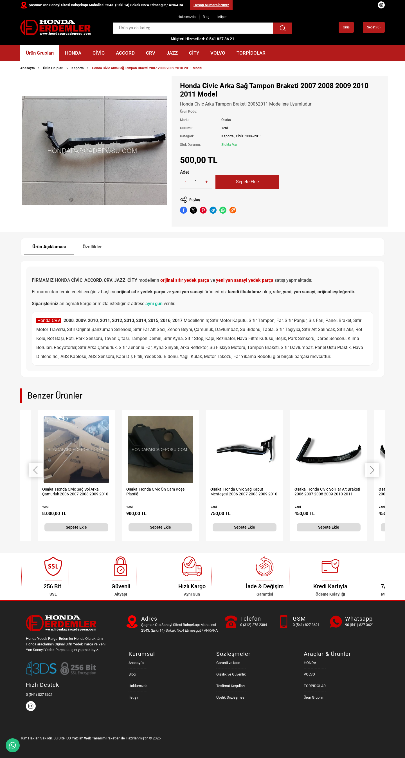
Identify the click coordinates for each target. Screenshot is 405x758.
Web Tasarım (94, 738)
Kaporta (77, 68)
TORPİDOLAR (251, 53)
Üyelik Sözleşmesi (230, 697)
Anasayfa (27, 68)
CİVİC (99, 53)
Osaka (226, 120)
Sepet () (374, 27)
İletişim (222, 17)
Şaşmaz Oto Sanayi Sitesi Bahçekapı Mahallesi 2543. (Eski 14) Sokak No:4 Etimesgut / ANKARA (106, 5)
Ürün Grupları (40, 53)
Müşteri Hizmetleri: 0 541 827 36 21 (202, 39)
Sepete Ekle (247, 181)
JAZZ (172, 53)
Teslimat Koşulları (230, 686)
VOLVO (217, 53)
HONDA (73, 53)
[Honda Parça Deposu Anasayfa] (55, 27)
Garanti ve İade (228, 663)
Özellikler (92, 246)
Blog (206, 17)
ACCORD (125, 53)
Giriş (346, 27)
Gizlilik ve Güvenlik (231, 674)
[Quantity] (196, 181)
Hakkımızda (186, 17)
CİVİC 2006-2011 (249, 136)
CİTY (194, 53)
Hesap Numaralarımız (211, 5)
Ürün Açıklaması (49, 246)
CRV (150, 53)
